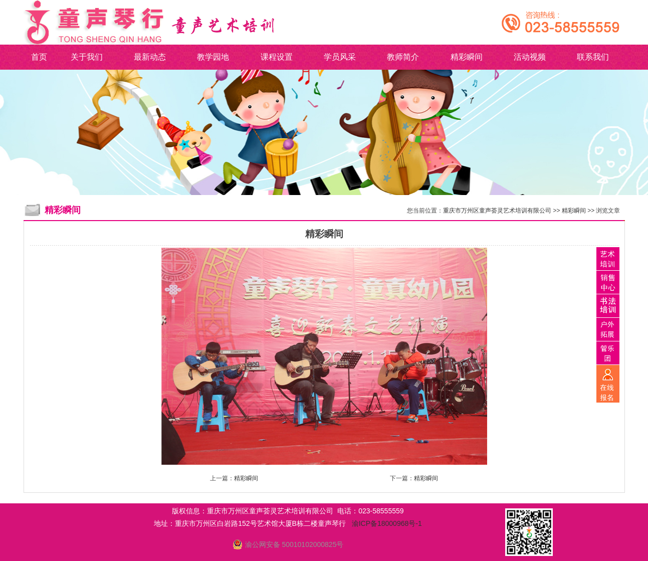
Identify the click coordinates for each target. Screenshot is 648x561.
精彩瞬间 (467, 57)
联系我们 (593, 57)
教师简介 (403, 57)
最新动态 (150, 57)
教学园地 (213, 57)
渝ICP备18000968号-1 (387, 523)
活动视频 (530, 57)
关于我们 (87, 57)
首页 (39, 57)
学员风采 (340, 57)
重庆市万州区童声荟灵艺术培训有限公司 (497, 210)
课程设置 (277, 57)
